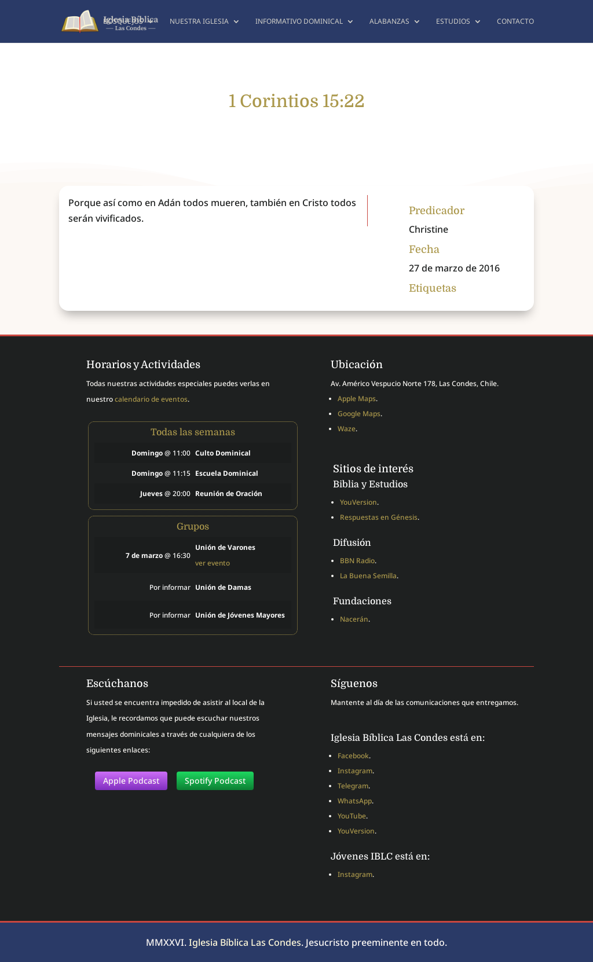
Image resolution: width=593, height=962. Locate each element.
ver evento (212, 562)
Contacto (515, 21)
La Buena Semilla (368, 576)
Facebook (353, 756)
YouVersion (358, 502)
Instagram (355, 771)
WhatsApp (355, 801)
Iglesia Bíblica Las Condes (245, 942)
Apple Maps (357, 398)
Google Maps (359, 413)
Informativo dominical (299, 21)
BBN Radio (357, 561)
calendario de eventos (151, 399)
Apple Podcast (131, 780)
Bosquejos (123, 21)
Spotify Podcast (215, 780)
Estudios (453, 21)
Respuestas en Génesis (379, 517)
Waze (347, 429)
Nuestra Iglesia (199, 21)
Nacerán (354, 619)
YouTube (352, 816)
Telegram (353, 786)
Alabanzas (389, 21)
